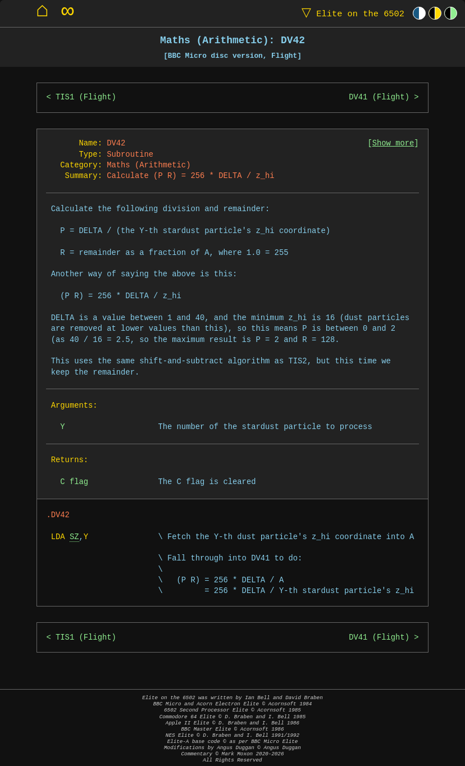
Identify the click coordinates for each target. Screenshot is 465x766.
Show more (393, 143)
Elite (350, 13)
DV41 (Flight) (379, 97)
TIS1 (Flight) (86, 97)
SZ (74, 537)
